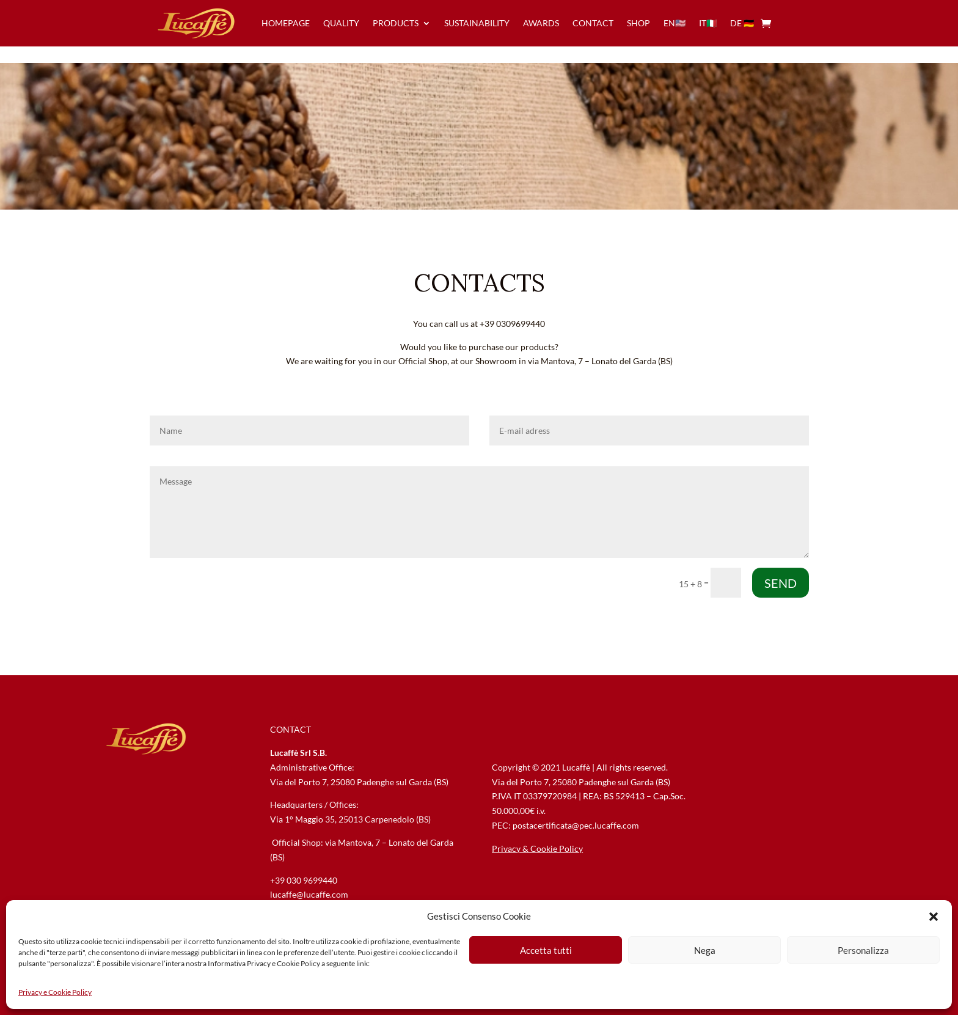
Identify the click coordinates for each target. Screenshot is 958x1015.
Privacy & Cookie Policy (537, 848)
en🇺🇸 (675, 23)
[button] (933, 917)
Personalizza (863, 950)
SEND (780, 583)
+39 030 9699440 (303, 880)
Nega (704, 950)
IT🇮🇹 (708, 23)
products (396, 23)
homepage (285, 23)
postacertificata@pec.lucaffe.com (576, 825)
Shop (638, 23)
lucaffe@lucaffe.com (309, 894)
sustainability (477, 23)
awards (541, 23)
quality (341, 23)
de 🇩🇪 (742, 23)
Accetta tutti (546, 950)
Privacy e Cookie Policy (55, 992)
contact (592, 23)
